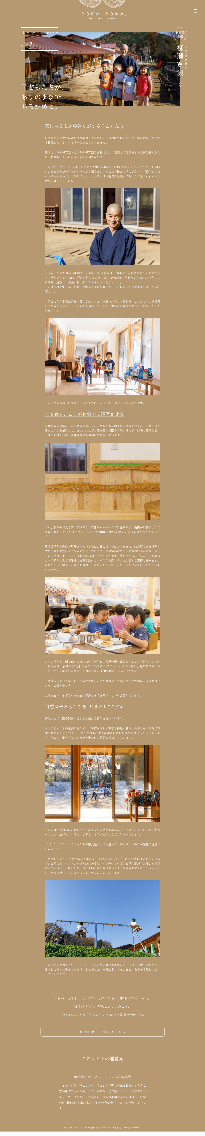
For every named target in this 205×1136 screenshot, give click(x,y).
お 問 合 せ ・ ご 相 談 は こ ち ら (102, 1032)
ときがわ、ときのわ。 (73, 1131)
